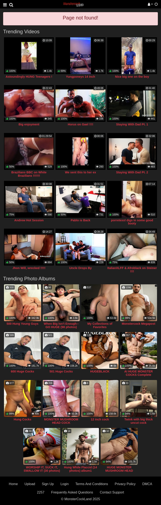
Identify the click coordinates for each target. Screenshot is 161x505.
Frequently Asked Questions (72, 492)
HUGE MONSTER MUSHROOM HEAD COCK (119, 471)
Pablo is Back (80, 220)
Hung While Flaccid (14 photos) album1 (80, 469)
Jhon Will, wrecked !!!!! (28, 268)
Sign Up (48, 484)
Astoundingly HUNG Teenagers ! (29, 76)
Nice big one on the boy (132, 76)
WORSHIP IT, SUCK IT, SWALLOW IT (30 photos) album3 (42, 471)
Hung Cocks (22, 419)
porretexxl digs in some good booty (132, 222)
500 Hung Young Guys (22, 323)
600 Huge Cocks (22, 371)
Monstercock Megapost (138, 323)
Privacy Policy (125, 484)
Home (13, 484)
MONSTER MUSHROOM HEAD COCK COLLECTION (61, 423)
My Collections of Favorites (99, 325)
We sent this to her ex (80, 172)
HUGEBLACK (99, 371)
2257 (40, 492)
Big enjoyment (28, 124)
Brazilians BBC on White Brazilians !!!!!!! (29, 174)
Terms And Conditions (91, 484)
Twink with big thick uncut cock (138, 421)
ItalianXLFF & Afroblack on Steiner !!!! (132, 269)
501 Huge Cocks (61, 371)
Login (64, 484)
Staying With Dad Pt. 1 (132, 124)
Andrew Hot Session (29, 220)
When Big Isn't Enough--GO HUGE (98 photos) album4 (61, 327)
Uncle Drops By (80, 268)
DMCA (147, 484)
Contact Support (112, 492)
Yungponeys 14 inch (80, 76)
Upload (30, 484)
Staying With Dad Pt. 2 (132, 172)
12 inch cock (100, 419)
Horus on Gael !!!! (80, 124)
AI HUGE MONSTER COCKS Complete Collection (138, 375)
